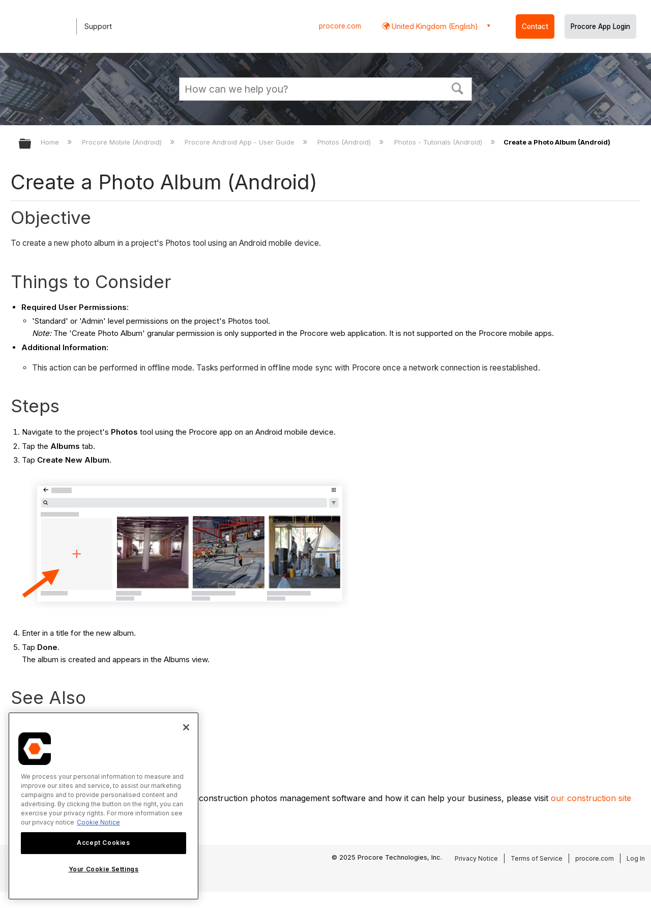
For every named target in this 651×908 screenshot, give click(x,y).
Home (51, 142)
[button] (457, 87)
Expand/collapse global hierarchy (31, 144)
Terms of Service (537, 858)
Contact (535, 26)
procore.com (340, 26)
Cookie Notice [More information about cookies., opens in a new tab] (98, 822)
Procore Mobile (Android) (123, 142)
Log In (636, 858)
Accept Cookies (103, 842)
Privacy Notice (476, 858)
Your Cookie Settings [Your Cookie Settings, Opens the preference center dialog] (104, 869)
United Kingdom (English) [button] (434, 26)
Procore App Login (600, 26)
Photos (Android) (345, 142)
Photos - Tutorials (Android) (439, 142)
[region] (103, 806)
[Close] (186, 727)
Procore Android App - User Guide (241, 142)
